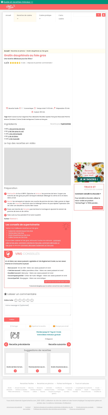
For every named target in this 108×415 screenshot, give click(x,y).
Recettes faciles (27, 383)
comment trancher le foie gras (30, 243)
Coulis (97, 388)
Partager (14, 326)
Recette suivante (60, 344)
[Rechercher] (98, 15)
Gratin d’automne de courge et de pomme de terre (68, 367)
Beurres (31, 388)
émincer (39, 194)
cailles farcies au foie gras (17, 237)
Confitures (58, 388)
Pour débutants (34, 117)
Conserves (68, 388)
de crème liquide (16, 134)
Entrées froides (49, 390)
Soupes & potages (55, 391)
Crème (19, 119)
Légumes (25, 117)
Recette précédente (17, 344)
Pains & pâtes (96, 390)
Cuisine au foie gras (41, 119)
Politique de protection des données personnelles (50, 409)
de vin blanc (13, 136)
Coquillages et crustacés (84, 388)
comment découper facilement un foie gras (37, 245)
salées (35, 391)
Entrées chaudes (36, 390)
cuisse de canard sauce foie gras (20, 231)
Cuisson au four (17, 117)
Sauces (42, 391)
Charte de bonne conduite (84, 407)
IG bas (70, 390)
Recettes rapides (45, 117)
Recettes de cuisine (24, 16)
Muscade (61, 117)
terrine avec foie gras (16, 233)
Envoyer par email (60, 326)
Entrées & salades (21, 390)
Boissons (40, 388)
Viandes (75, 391)
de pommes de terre (17, 129)
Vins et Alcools (86, 391)
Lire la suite (97, 208)
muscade (18, 203)
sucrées (66, 391)
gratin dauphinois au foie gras (19, 235)
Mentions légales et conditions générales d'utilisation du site (53, 407)
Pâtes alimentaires (14, 391)
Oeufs (86, 390)
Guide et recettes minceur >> (18, 1)
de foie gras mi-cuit (16, 131)
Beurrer (9, 201)
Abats (10, 388)
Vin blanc (13, 119)
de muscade (14, 139)
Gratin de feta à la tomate (16, 367)
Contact (28, 407)
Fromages (61, 390)
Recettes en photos (18, 51)
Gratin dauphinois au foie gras (37, 51)
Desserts (9, 390)
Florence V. (14, 219)
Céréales (49, 388)
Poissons (26, 391)
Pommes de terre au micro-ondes (40, 367)
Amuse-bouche (20, 388)
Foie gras (54, 117)
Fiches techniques (64, 383)
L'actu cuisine (61, 17)
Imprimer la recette (37, 326)
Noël (9, 117)
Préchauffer (11, 194)
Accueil (8, 15)
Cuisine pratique (45, 16)
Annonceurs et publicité (14, 407)
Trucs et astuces (82, 383)
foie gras (26, 209)
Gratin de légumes (28, 119)
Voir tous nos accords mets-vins (57, 282)
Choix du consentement (77, 409)
